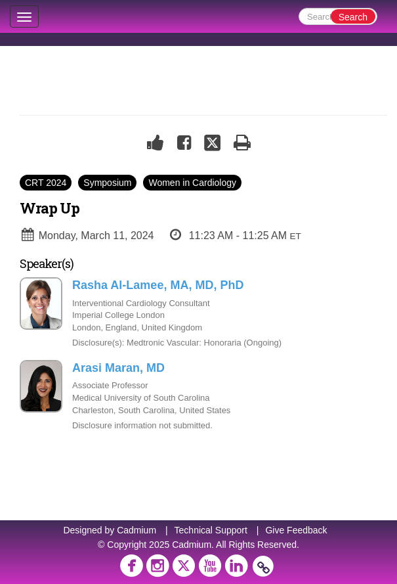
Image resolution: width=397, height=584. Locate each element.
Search (353, 17)
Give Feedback (296, 530)
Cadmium (136, 530)
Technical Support (211, 530)
